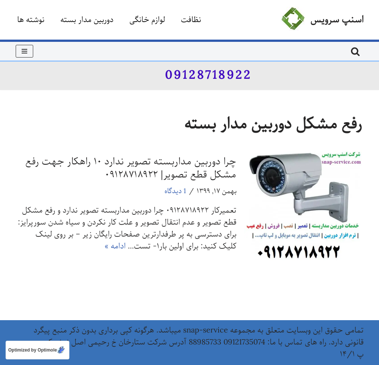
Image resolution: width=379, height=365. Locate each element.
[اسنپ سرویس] (322, 20)
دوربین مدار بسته (86, 20)
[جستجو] (355, 51)
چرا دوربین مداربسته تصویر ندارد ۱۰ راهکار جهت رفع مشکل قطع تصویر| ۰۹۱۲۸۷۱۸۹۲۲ (131, 168)
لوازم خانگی (147, 20)
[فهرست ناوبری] (24, 51)
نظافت (191, 20)
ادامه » (115, 246)
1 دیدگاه (175, 191)
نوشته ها (30, 20)
